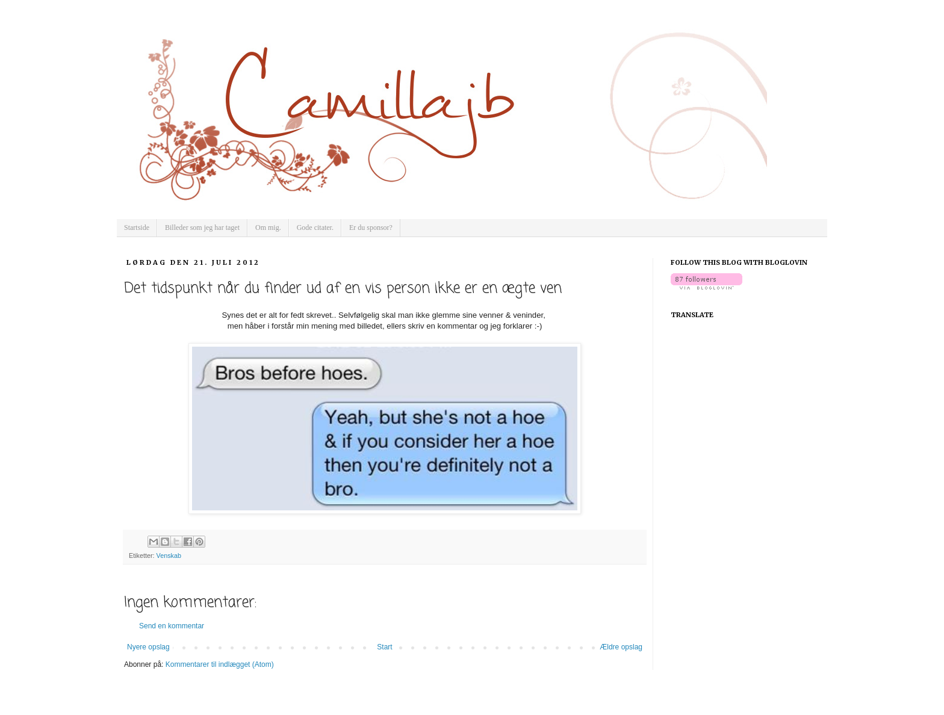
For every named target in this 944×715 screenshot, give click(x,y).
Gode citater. (315, 227)
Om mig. (268, 227)
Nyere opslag (148, 647)
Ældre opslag (621, 647)
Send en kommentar (171, 626)
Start (384, 647)
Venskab (169, 555)
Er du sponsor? (371, 227)
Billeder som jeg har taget (202, 227)
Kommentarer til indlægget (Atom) (220, 664)
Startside (136, 227)
